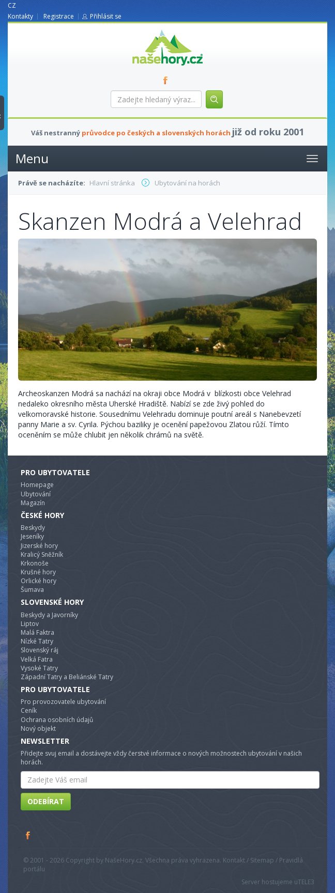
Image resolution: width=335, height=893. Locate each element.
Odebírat (45, 801)
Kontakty (20, 16)
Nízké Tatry (37, 641)
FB (167, 80)
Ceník (29, 710)
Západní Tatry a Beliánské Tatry (67, 676)
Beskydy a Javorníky (49, 614)
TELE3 (306, 882)
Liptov (30, 623)
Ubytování (36, 494)
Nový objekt (38, 728)
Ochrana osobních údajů (57, 719)
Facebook (28, 835)
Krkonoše (35, 563)
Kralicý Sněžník (42, 554)
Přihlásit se (105, 16)
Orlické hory (38, 580)
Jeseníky (32, 536)
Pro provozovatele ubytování (63, 701)
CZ (12, 5)
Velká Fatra (37, 659)
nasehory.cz (148, 29)
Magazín (33, 502)
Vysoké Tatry (39, 668)
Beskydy (33, 527)
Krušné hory (38, 572)
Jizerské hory (39, 545)
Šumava (32, 589)
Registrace (58, 16)
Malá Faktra (37, 632)
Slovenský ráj (39, 650)
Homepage (37, 484)
